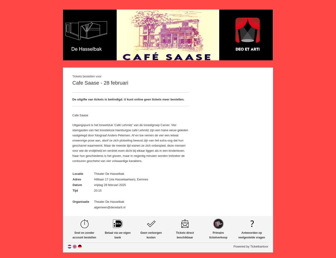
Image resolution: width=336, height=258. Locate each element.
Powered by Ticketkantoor (250, 246)
